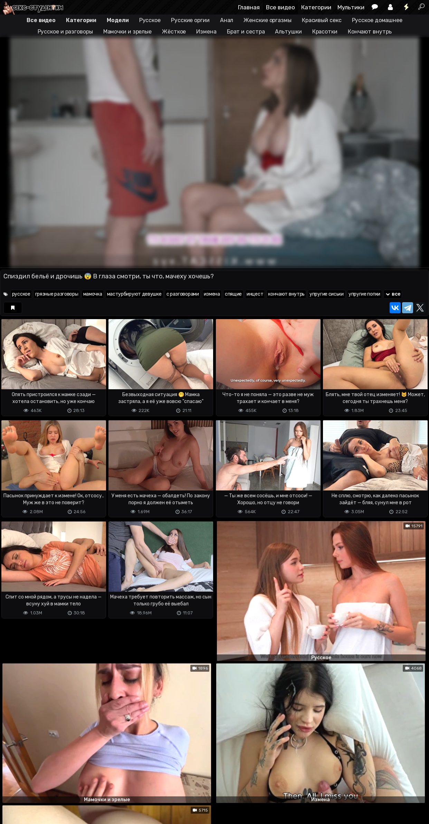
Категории (316, 7)
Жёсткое (174, 31)
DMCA (11, 806)
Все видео (280, 7)
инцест (255, 294)
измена (212, 294)
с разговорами (182, 294)
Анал (226, 20)
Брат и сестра (246, 31)
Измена (206, 31)
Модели (117, 20)
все (392, 294)
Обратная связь (72, 806)
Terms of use (35, 806)
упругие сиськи (326, 294)
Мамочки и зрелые (127, 31)
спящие (233, 294)
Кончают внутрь (370, 31)
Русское (150, 20)
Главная (249, 7)
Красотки (324, 31)
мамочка (92, 294)
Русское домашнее (377, 20)
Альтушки (288, 31)
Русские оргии (190, 20)
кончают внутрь (286, 294)
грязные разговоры (56, 294)
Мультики (350, 7)
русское (21, 294)
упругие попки (364, 294)
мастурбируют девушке (134, 294)
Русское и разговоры (65, 31)
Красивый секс (322, 20)
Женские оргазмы (268, 20)
